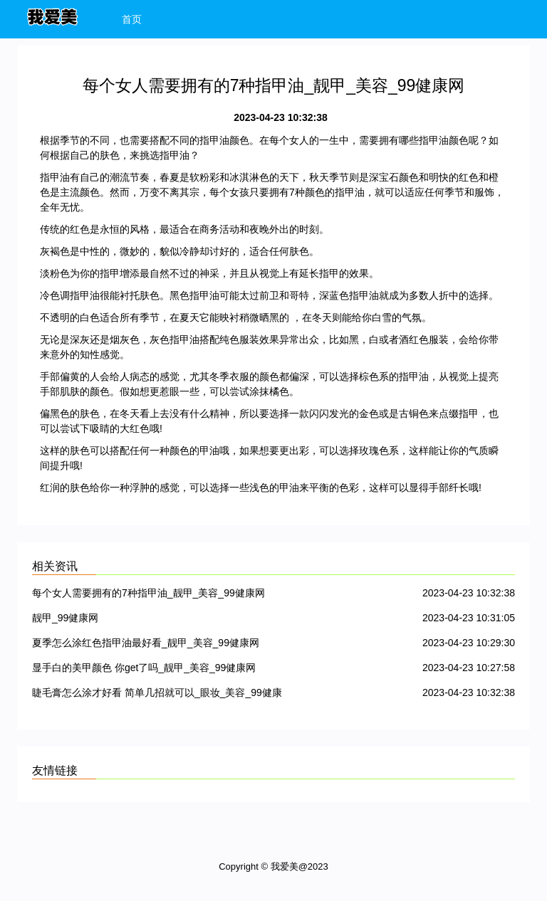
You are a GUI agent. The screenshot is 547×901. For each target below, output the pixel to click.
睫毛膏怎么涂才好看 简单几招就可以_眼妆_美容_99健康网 (157, 695)
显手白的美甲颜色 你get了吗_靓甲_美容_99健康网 (144, 667)
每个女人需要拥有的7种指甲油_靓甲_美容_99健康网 (148, 593)
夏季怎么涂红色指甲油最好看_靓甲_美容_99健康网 (145, 642)
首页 (132, 19)
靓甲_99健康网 (65, 617)
